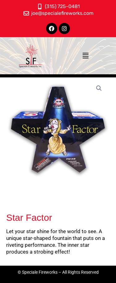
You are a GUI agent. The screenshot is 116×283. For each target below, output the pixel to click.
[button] (85, 56)
